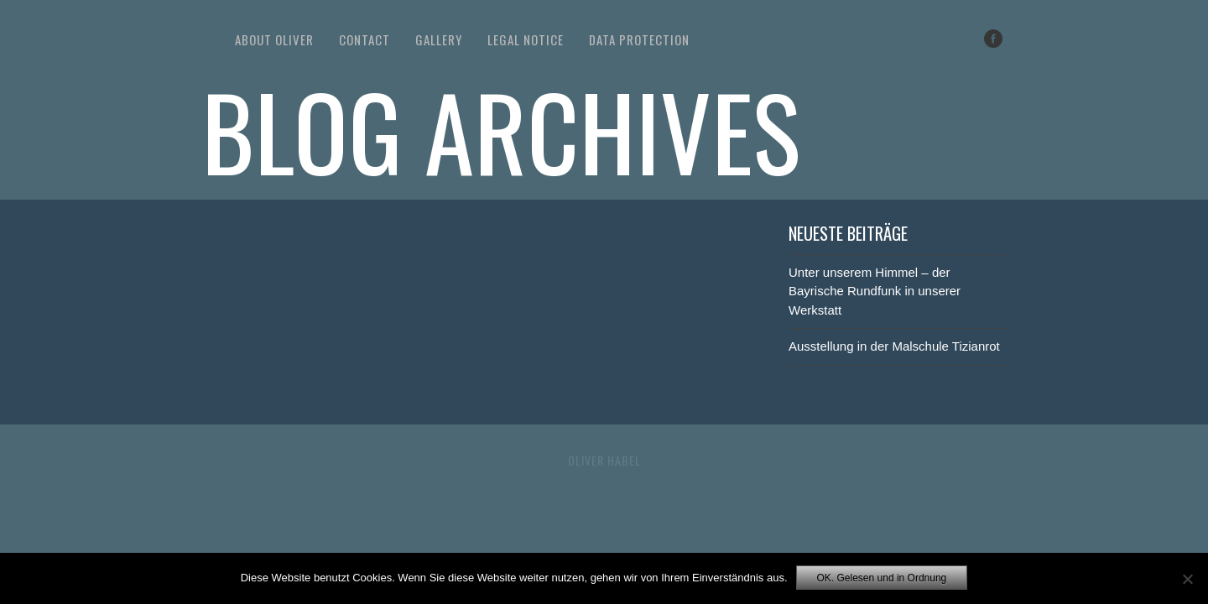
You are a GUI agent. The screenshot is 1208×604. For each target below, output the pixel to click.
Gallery (438, 39)
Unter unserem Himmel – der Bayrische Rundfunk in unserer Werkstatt (875, 291)
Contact (364, 39)
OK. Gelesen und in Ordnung (882, 578)
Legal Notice (525, 39)
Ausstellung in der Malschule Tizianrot (894, 346)
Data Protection (639, 39)
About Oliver (274, 39)
